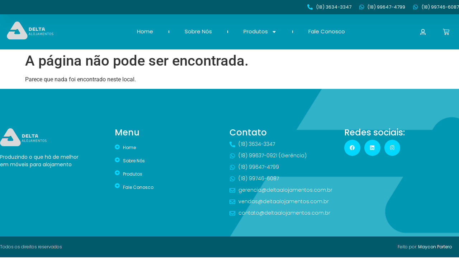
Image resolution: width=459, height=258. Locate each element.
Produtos (260, 31)
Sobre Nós (198, 31)
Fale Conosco (326, 31)
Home (145, 31)
